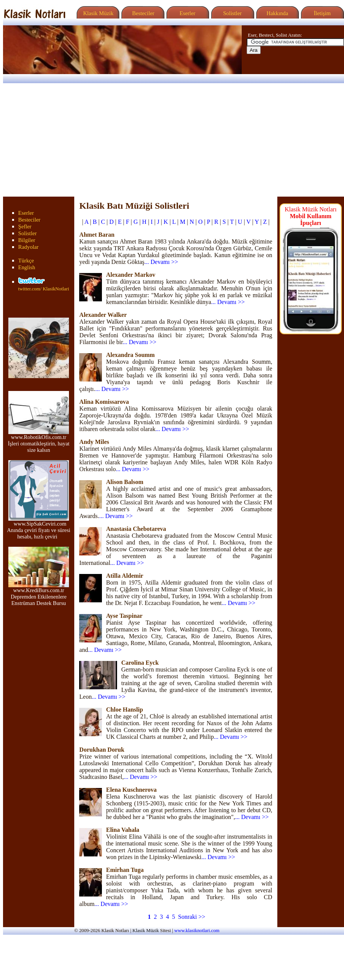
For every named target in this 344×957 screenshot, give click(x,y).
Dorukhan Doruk (101, 749)
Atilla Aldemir (124, 575)
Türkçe (26, 260)
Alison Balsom (124, 482)
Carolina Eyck (140, 662)
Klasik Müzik (97, 13)
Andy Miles (94, 442)
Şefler (24, 226)
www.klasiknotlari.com (196, 930)
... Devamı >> (161, 262)
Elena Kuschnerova (131, 789)
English (26, 267)
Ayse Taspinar (124, 616)
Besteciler (141, 13)
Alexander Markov (130, 274)
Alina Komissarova (104, 402)
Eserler (186, 13)
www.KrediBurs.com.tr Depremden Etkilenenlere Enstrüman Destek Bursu (38, 594)
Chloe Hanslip (124, 709)
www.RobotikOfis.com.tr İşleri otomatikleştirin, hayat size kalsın (39, 441)
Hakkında (276, 13)
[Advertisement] (172, 140)
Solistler (232, 13)
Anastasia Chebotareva (136, 529)
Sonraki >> (191, 917)
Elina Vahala (122, 830)
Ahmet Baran (96, 234)
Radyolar (28, 247)
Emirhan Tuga (125, 870)
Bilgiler (26, 240)
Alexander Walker (103, 315)
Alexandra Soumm (130, 355)
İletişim (321, 13)
